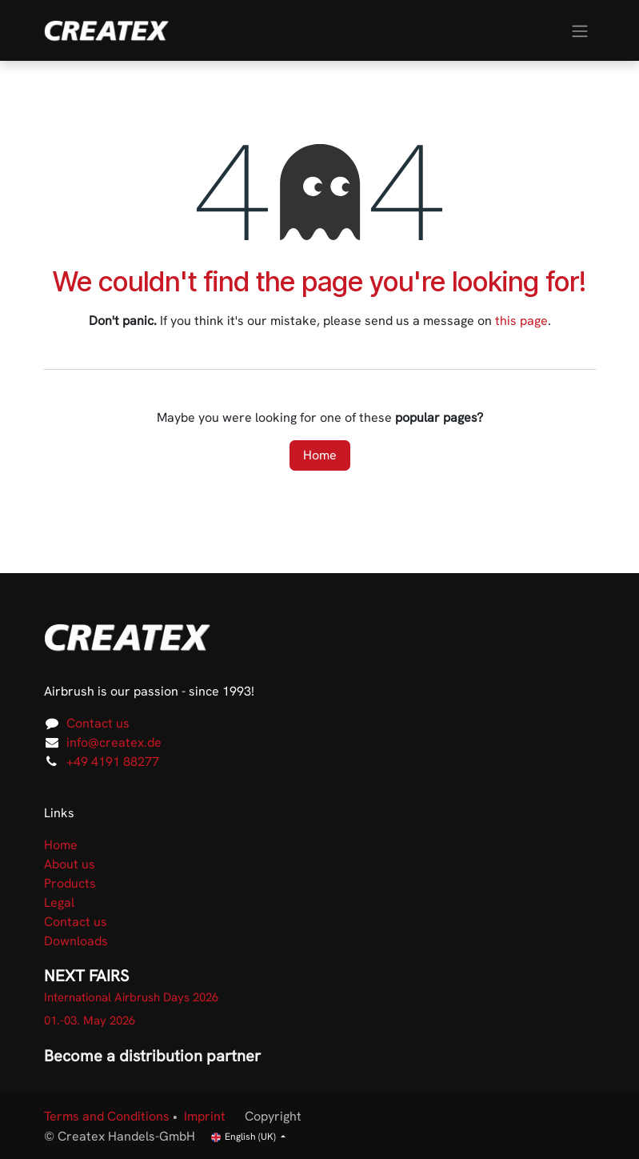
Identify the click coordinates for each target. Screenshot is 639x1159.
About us (69, 864)
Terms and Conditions (107, 1116)
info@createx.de (114, 742)
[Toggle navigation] (580, 30)
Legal (59, 902)
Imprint (205, 1116)
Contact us (98, 723)
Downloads (76, 940)
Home (320, 455)
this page (521, 320)
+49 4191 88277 (112, 761)
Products (70, 883)
